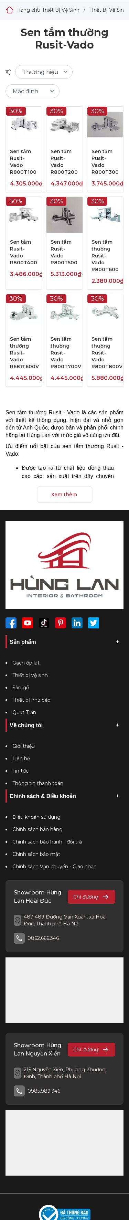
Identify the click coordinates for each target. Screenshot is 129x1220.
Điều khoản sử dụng (36, 817)
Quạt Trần (24, 712)
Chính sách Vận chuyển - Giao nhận (54, 866)
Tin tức (20, 771)
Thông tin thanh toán (37, 783)
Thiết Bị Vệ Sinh (60, 10)
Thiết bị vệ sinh (30, 675)
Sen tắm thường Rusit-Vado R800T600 (105, 256)
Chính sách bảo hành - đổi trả (47, 842)
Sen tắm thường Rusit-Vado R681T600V (24, 353)
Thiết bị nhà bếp (31, 700)
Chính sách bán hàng (37, 829)
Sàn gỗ (20, 688)
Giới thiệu (23, 746)
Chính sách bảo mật (36, 854)
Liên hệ (21, 758)
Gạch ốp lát (26, 663)
